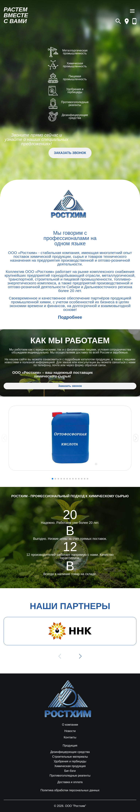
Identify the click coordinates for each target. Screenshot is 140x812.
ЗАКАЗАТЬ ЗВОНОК (70, 153)
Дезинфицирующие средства (70, 752)
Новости (70, 731)
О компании (70, 724)
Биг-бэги (70, 770)
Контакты (70, 737)
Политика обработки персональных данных (70, 790)
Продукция (70, 745)
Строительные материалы (70, 756)
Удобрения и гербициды (70, 761)
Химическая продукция (69, 766)
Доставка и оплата (70, 782)
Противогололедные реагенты (70, 775)
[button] (135, 438)
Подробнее (70, 317)
